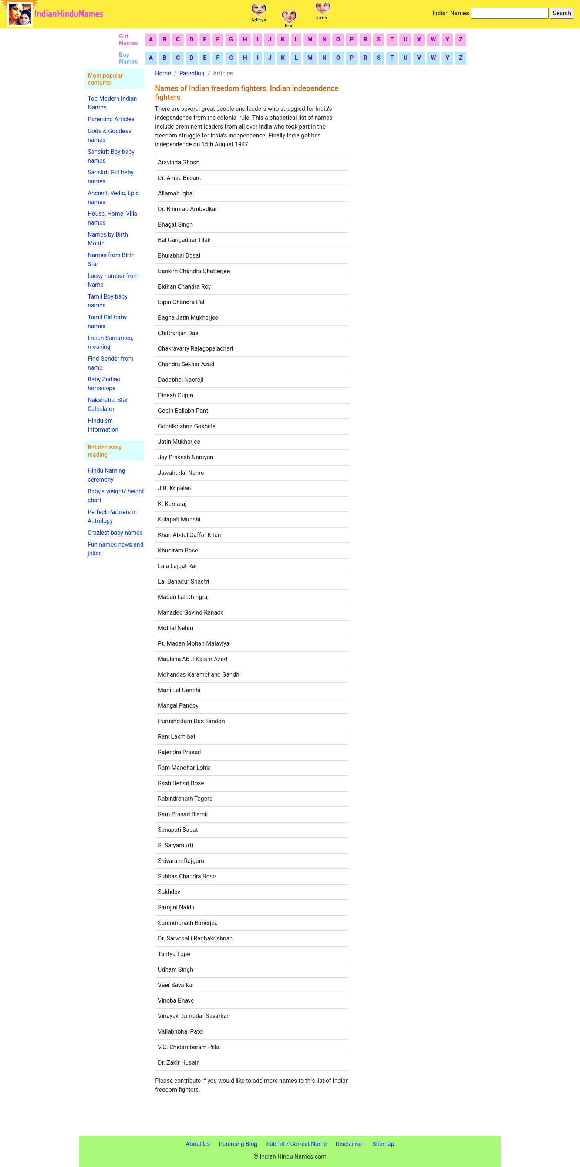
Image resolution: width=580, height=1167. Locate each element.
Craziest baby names (115, 532)
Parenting (192, 73)
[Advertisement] (398, 195)
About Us (198, 1143)
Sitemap (383, 1143)
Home (163, 73)
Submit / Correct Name (296, 1143)
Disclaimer (349, 1143)
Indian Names (450, 13)
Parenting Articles (111, 119)
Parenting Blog (238, 1143)
